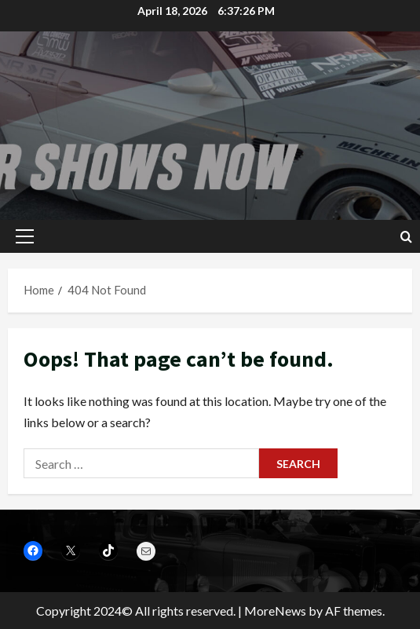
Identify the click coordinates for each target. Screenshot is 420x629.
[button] (25, 236)
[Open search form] (406, 236)
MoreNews (275, 610)
